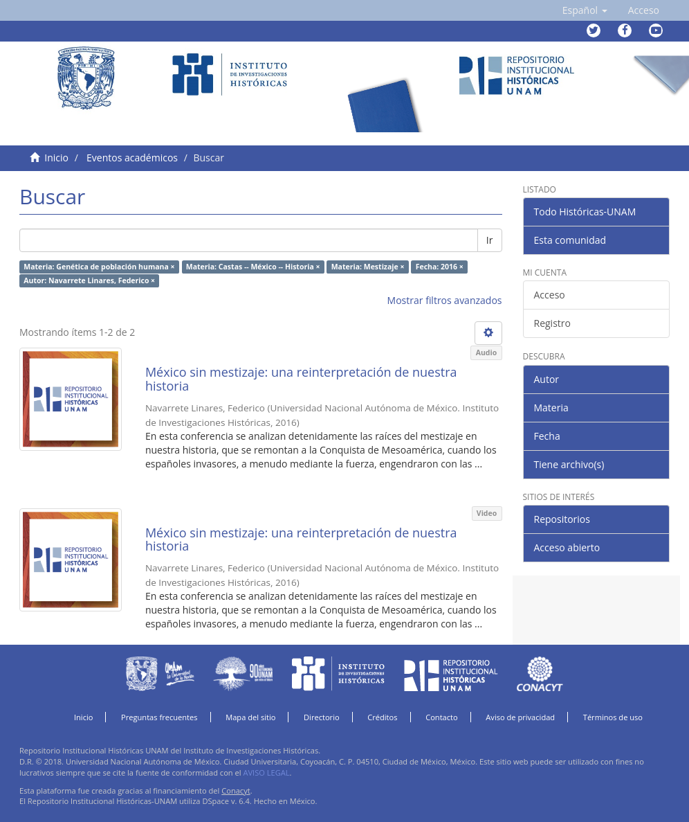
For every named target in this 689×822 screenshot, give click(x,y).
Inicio (56, 157)
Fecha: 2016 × (439, 266)
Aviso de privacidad (520, 717)
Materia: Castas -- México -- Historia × (253, 266)
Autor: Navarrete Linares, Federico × (89, 280)
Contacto (441, 717)
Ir (489, 240)
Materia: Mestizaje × (368, 266)
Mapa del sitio (250, 717)
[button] (585, 10)
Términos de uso (613, 717)
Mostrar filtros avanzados (444, 300)
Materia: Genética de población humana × (99, 266)
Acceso (549, 294)
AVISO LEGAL (266, 772)
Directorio (322, 717)
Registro (552, 323)
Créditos (382, 717)
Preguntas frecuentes (159, 717)
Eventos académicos (132, 157)
